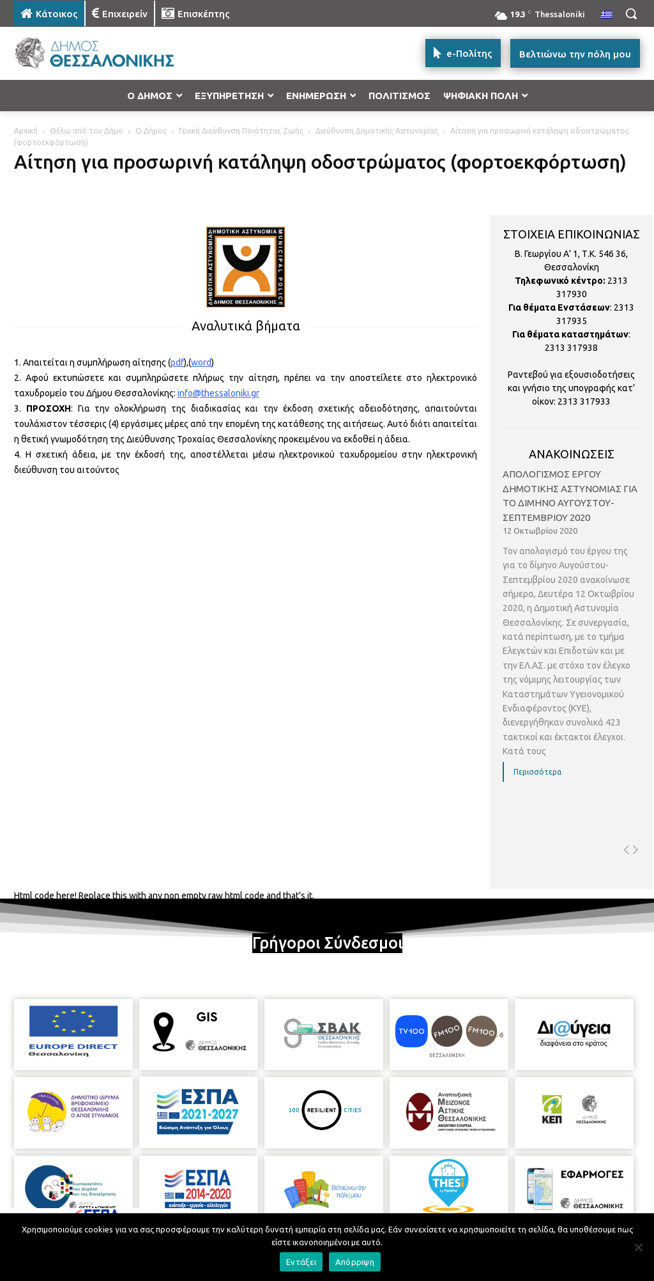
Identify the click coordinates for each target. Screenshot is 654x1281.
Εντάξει (301, 1261)
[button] (631, 13)
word (201, 362)
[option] (571, 634)
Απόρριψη (354, 1261)
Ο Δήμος (151, 131)
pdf (177, 362)
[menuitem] (607, 15)
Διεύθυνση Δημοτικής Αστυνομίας (377, 131)
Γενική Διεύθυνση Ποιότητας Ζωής (241, 131)
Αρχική (26, 131)
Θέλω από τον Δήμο (86, 131)
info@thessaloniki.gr (218, 393)
